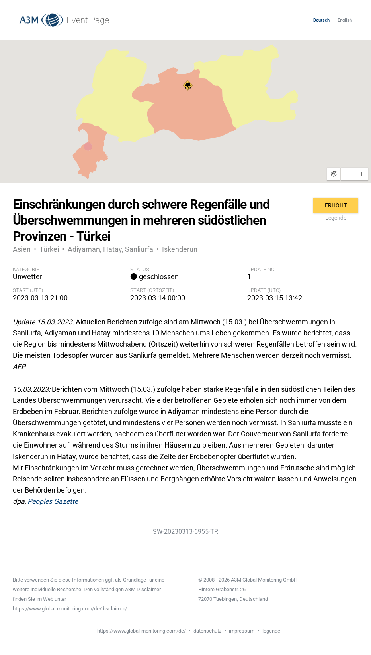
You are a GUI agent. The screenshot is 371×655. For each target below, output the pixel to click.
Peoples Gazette (52, 501)
